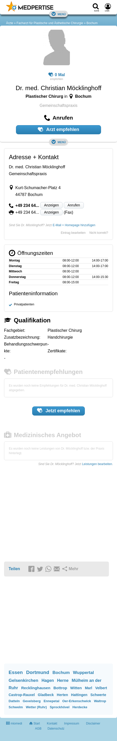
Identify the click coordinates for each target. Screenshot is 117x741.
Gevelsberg (32, 701)
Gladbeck (46, 695)
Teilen (14, 569)
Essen (16, 672)
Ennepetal (51, 701)
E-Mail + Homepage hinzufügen (74, 225)
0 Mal (56, 75)
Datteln (14, 701)
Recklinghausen (35, 688)
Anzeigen (51, 205)
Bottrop (60, 688)
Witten (76, 688)
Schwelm (16, 707)
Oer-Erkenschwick (76, 701)
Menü (58, 13)
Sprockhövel (59, 707)
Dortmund (37, 672)
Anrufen (74, 205)
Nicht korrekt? (98, 233)
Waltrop (100, 701)
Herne (62, 680)
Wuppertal (83, 672)
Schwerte (98, 695)
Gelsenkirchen (23, 680)
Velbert (101, 688)
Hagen (48, 680)
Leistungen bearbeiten (97, 464)
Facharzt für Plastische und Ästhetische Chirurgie (49, 23)
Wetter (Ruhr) (36, 707)
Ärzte (9, 23)
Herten (62, 695)
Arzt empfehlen (58, 129)
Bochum (92, 23)
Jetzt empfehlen (58, 410)
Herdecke (79, 707)
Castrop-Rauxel (22, 695)
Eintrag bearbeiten (73, 233)
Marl (88, 688)
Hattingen (79, 695)
